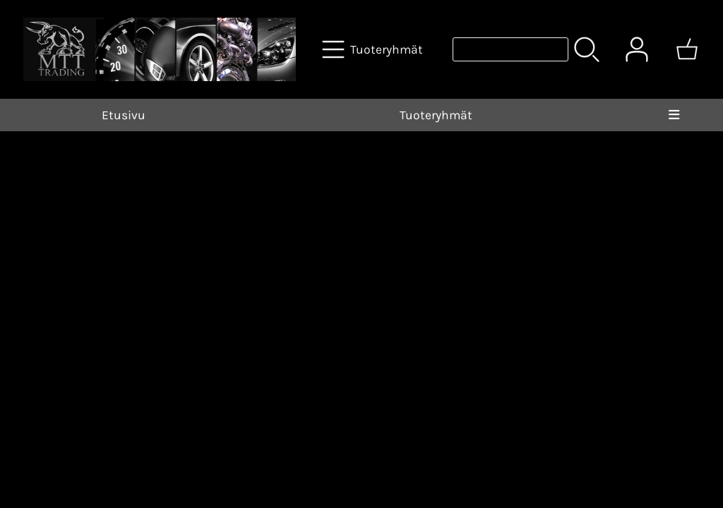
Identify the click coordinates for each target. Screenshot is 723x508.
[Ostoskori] (687, 49)
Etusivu (123, 115)
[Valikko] (674, 115)
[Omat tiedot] (637, 49)
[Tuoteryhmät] (374, 49)
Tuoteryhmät (436, 115)
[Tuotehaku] (510, 49)
